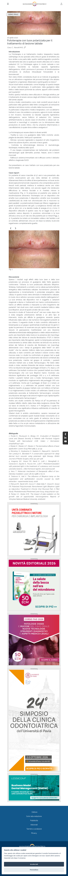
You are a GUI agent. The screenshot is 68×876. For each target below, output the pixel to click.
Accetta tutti (34, 864)
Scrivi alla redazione (34, 816)
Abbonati (34, 825)
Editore (34, 812)
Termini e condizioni (34, 829)
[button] (11, 228)
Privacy (34, 833)
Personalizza (34, 870)
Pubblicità (34, 821)
